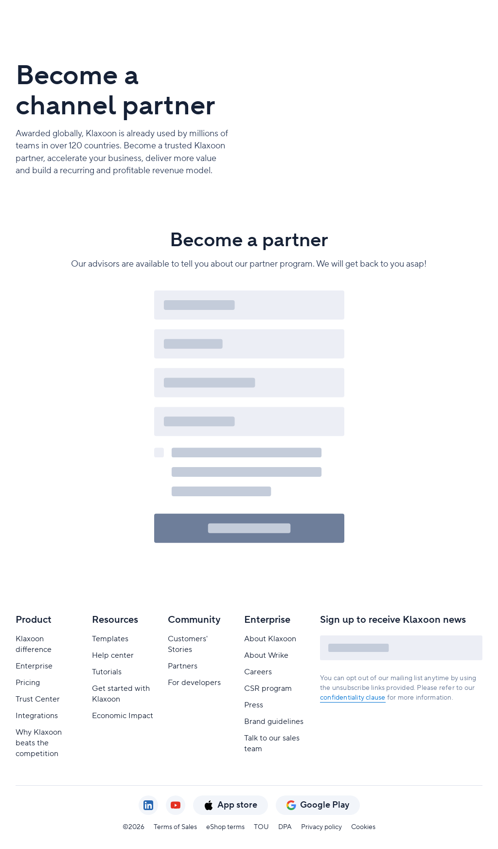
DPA (285, 827)
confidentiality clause (352, 697)
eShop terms (225, 827)
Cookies (363, 827)
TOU (261, 827)
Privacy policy (321, 827)
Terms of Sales (175, 827)
